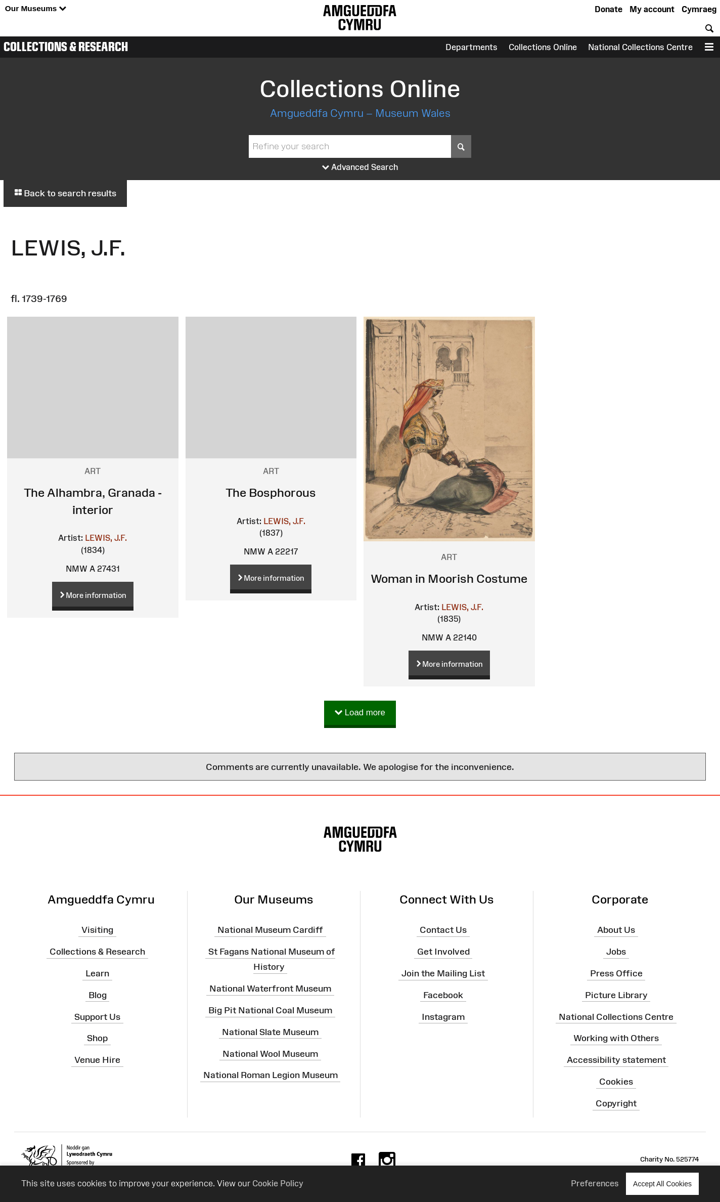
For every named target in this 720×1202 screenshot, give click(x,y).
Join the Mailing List (443, 973)
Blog (97, 995)
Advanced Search (360, 167)
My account (651, 9)
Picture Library (616, 995)
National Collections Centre (640, 47)
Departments (471, 47)
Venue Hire (97, 1060)
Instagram (443, 1016)
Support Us (97, 1016)
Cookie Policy (277, 1183)
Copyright (616, 1103)
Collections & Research (66, 46)
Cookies (616, 1082)
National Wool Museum (270, 1053)
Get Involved (443, 952)
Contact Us (443, 930)
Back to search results (65, 193)
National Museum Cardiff (270, 930)
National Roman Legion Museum (270, 1075)
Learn (97, 973)
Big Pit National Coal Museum (270, 1010)
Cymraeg (699, 9)
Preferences (595, 1183)
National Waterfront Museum (270, 988)
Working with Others (616, 1038)
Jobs (616, 952)
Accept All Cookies (662, 1183)
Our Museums (35, 9)
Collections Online (543, 47)
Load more (360, 713)
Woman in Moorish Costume (449, 578)
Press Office (616, 973)
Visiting (97, 930)
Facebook (443, 995)
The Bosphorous (271, 492)
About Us (616, 930)
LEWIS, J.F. (106, 537)
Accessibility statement (616, 1060)
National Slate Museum (270, 1032)
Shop (97, 1038)
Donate (608, 9)
